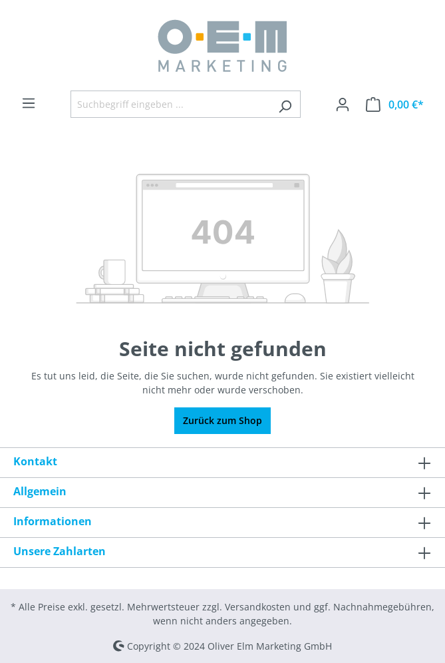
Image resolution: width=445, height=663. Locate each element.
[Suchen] (285, 104)
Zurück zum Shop (222, 420)
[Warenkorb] (395, 104)
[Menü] (28, 103)
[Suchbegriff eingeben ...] (170, 104)
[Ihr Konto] (342, 104)
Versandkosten (258, 606)
